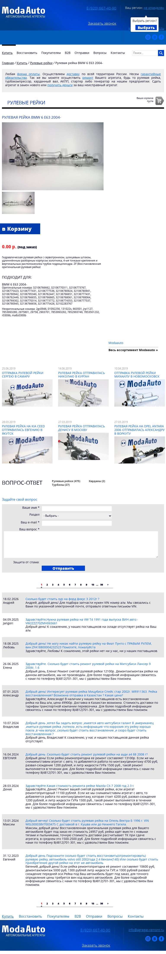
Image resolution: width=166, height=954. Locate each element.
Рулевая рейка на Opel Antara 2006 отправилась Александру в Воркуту (139, 430)
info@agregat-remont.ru (146, 930)
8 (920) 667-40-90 (101, 8)
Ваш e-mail (30, 522)
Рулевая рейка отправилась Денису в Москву (81, 428)
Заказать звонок (102, 23)
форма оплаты (28, 74)
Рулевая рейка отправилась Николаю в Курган (81, 375)
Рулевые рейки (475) (66, 481)
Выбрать (146, 27)
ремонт (87, 78)
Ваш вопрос (29, 529)
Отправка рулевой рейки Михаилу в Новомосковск (137, 375)
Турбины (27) (61, 485)
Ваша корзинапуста (145, 99)
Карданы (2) (97, 481)
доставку (73, 74)
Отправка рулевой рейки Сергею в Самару (22, 375)
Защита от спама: (26, 562)
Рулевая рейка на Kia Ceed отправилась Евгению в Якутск (23, 430)
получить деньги (60, 85)
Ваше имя (31, 508)
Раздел (34, 515)
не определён (154, 8)
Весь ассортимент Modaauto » (133, 350)
